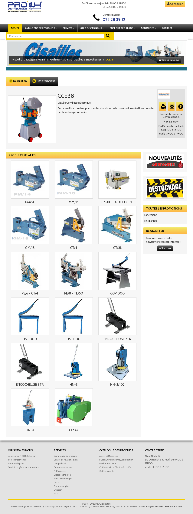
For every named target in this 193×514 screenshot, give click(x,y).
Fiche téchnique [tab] (43, 81)
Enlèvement (60, 471)
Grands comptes (61, 486)
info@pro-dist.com (154, 506)
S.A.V (56, 493)
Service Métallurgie (63, 478)
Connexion (176, 3)
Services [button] (68, 28)
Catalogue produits (35, 59)
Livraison (58, 490)
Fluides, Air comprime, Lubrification (116, 459)
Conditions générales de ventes (23, 467)
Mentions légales (16, 463)
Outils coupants (106, 471)
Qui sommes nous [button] (92, 28)
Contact (167, 28)
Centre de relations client (66, 459)
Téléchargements (17, 459)
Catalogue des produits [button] (41, 28)
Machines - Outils (60, 59)
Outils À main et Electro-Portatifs (115, 467)
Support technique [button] (122, 28)
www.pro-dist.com (173, 506)
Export (57, 482)
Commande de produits (65, 456)
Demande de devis (63, 467)
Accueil (15, 28)
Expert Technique (62, 474)
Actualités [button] (148, 28)
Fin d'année (150, 220)
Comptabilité (60, 463)
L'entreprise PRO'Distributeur (22, 456)
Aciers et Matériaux (108, 456)
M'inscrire (165, 248)
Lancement (150, 214)
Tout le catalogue (169, 59)
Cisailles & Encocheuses (88, 59)
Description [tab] (18, 81)
